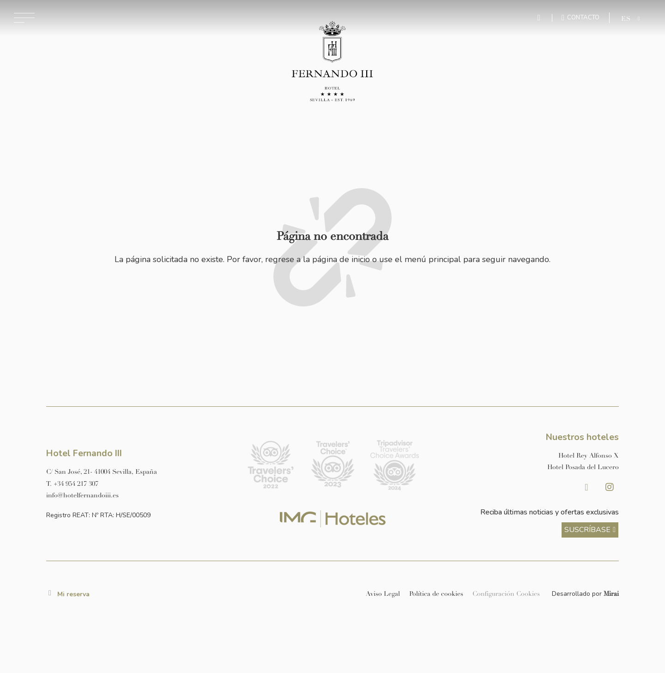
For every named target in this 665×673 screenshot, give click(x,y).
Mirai (611, 594)
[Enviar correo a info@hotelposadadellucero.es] (139, 495)
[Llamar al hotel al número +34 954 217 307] (139, 483)
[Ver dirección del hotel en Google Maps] (139, 471)
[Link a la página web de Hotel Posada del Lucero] (526, 467)
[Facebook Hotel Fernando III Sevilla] (586, 487)
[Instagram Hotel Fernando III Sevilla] (609, 487)
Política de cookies (436, 594)
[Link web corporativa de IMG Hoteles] (333, 518)
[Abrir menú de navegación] (24, 17)
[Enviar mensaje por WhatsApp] (540, 18)
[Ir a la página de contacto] (581, 17)
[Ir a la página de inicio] (332, 62)
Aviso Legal (383, 594)
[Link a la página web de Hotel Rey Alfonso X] (526, 455)
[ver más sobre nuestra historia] (590, 530)
